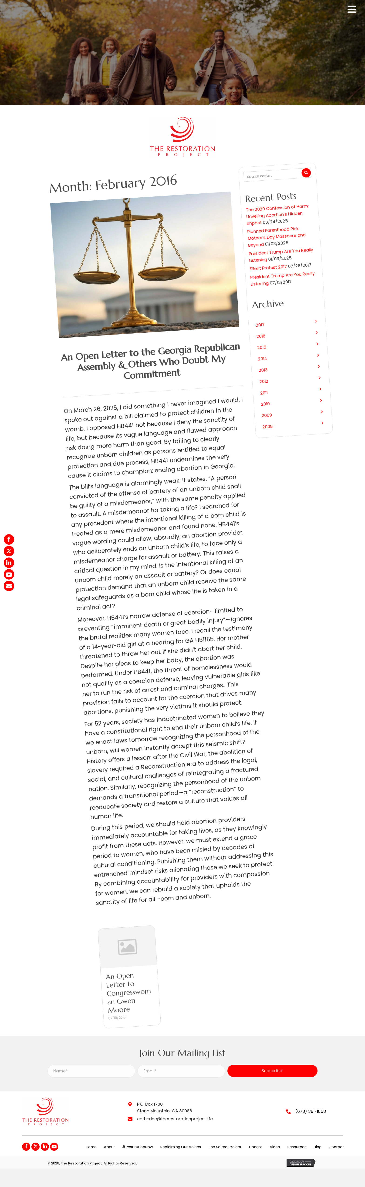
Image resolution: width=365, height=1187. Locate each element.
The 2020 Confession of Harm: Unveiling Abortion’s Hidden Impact (254, 238)
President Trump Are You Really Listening (245, 278)
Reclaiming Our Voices (180, 1147)
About (109, 1147)
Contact (336, 1147)
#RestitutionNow (137, 1147)
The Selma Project (225, 1147)
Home (91, 1147)
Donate (256, 1147)
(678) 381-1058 (310, 1111)
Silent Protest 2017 (228, 289)
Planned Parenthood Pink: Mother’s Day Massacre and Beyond (245, 259)
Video (275, 1147)
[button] (256, 355)
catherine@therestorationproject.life (175, 1119)
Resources (296, 1147)
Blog (317, 1147)
